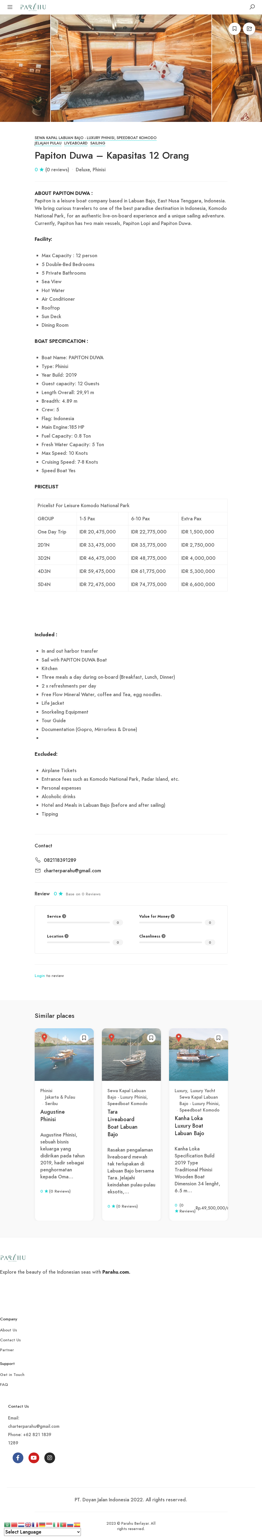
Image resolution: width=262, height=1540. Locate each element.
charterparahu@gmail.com (72, 871)
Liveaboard (76, 143)
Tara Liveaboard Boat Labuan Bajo (122, 1123)
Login (40, 976)
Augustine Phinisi (52, 1115)
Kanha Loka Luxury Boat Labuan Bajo (189, 1125)
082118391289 (60, 860)
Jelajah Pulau (48, 143)
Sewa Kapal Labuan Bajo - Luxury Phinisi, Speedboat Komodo (96, 137)
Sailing (97, 143)
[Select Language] (42, 1532)
